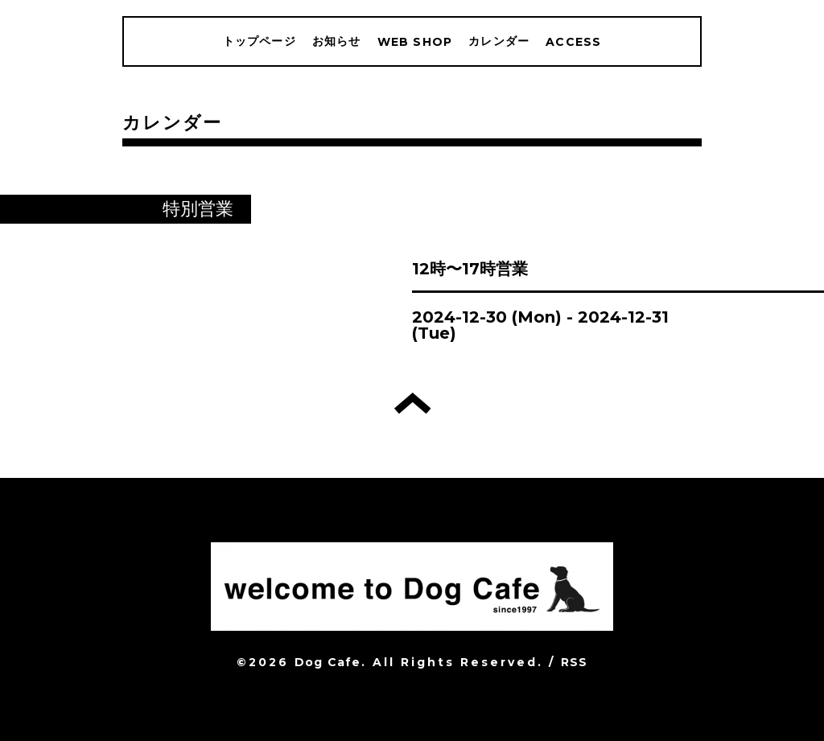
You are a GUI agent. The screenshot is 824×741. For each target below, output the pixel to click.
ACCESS (573, 42)
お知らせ (336, 41)
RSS (574, 662)
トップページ (259, 41)
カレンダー (498, 41)
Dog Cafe (328, 662)
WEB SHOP (415, 42)
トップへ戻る (412, 403)
